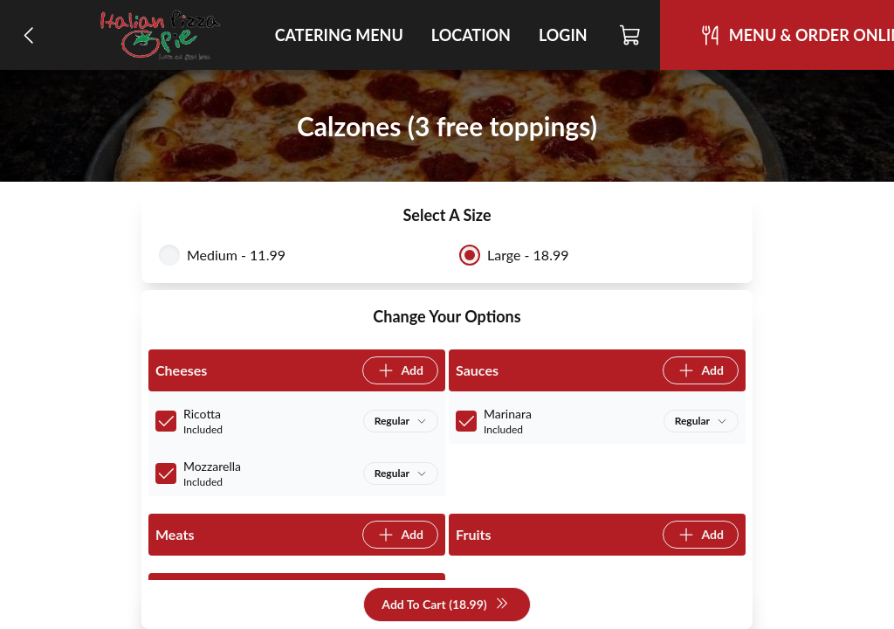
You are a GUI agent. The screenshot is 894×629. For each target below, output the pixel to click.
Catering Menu (339, 35)
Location (471, 35)
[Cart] (631, 35)
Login (563, 35)
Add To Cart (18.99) (445, 605)
